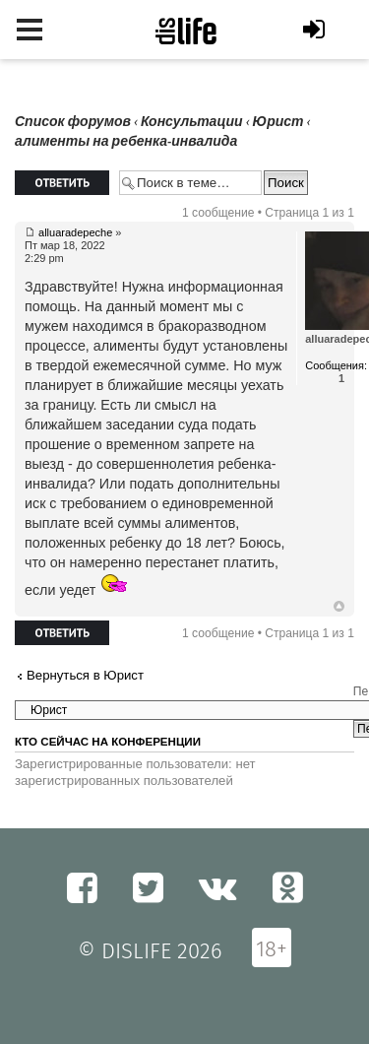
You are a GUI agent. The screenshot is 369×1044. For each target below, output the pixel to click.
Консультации (192, 121)
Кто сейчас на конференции (108, 742)
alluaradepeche (75, 232)
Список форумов (73, 121)
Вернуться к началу (339, 607)
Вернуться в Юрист (85, 675)
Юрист (278, 121)
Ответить (62, 182)
